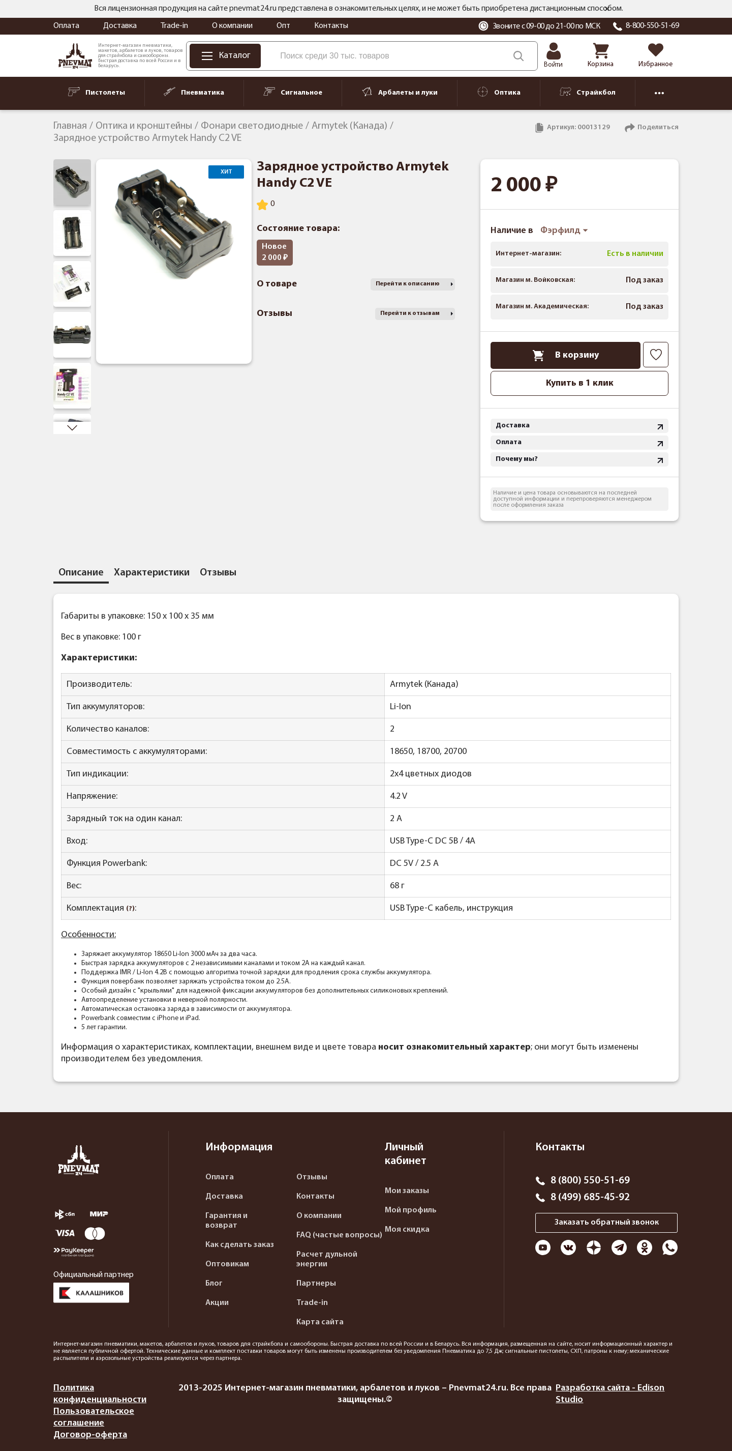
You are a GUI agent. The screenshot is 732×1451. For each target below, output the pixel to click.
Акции (217, 1303)
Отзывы (311, 1177)
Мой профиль (411, 1210)
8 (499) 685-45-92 (590, 1198)
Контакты (331, 26)
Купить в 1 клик (580, 383)
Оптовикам (227, 1264)
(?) (130, 909)
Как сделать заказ (239, 1245)
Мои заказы (407, 1191)
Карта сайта (320, 1322)
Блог (214, 1284)
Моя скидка (407, 1230)
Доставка (120, 26)
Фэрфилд (564, 231)
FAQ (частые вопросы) (339, 1235)
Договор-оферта (90, 1435)
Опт (283, 26)
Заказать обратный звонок (607, 1222)
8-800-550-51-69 (652, 26)
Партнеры (316, 1284)
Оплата (66, 26)
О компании (232, 26)
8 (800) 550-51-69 (590, 1181)
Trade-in (174, 26)
